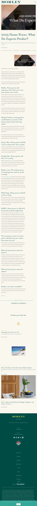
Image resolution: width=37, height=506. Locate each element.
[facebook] (14, 437)
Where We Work (18, 475)
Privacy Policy (18, 479)
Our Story (18, 471)
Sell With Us (18, 460)
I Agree (18, 504)
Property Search (18, 452)
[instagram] (16, 437)
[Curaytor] (18, 484)
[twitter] (20, 437)
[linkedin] (22, 437)
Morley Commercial (18, 464)
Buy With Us (18, 456)
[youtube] (18, 437)
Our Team (18, 467)
